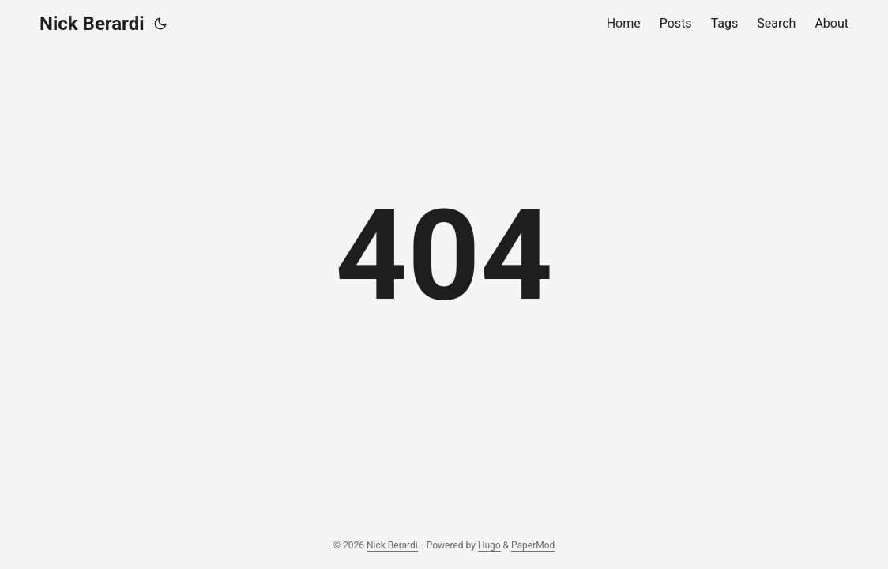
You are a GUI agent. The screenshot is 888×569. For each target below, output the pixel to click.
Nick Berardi (92, 24)
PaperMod (533, 545)
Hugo (489, 545)
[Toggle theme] (160, 23)
